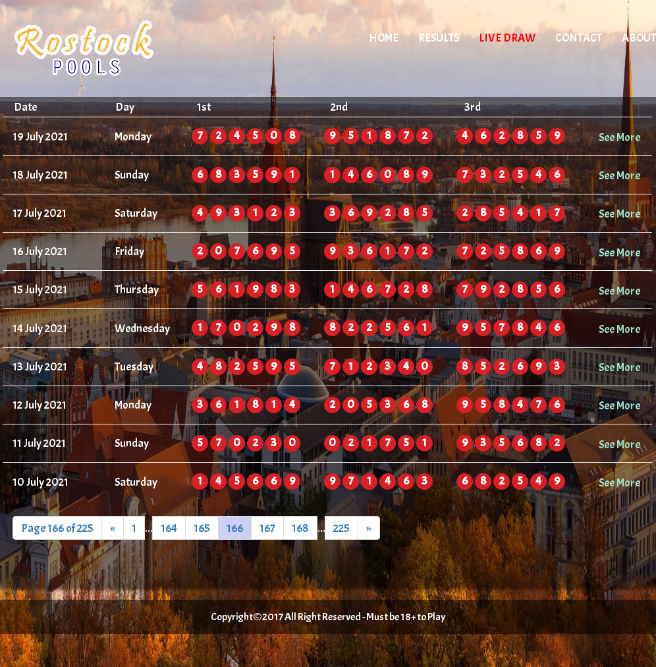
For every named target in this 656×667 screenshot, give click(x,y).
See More (619, 137)
